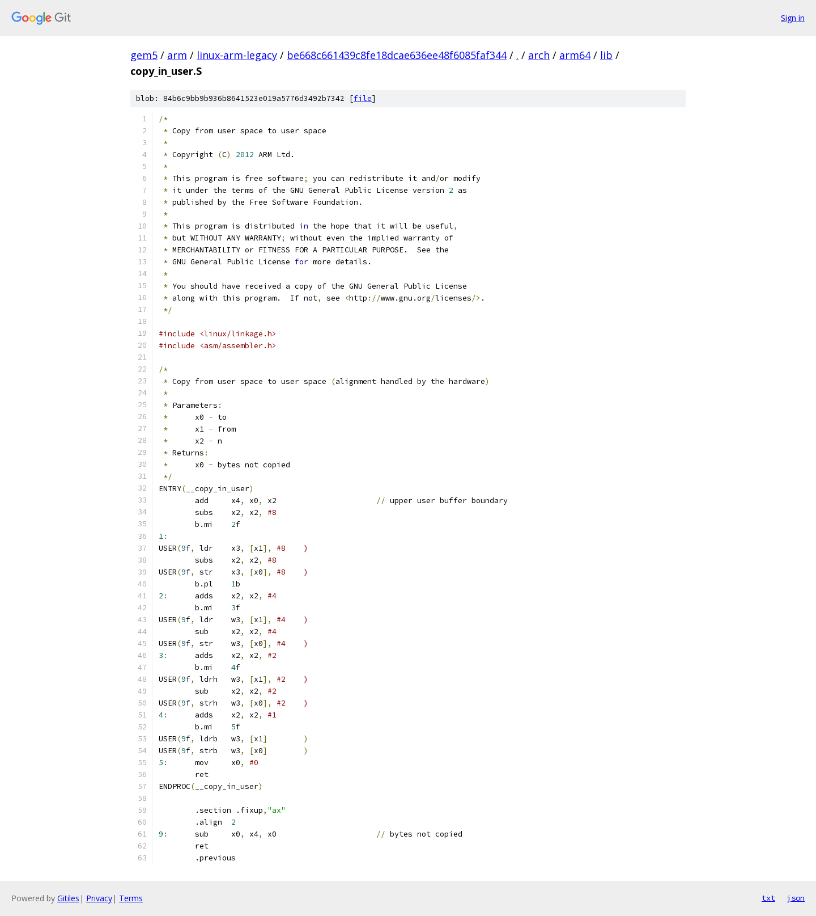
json (796, 898)
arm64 (574, 55)
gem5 (144, 55)
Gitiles (68, 898)
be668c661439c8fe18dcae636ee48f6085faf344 (397, 55)
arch (539, 55)
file (363, 98)
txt (768, 898)
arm (177, 55)
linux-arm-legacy (237, 55)
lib (606, 55)
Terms (131, 898)
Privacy (99, 898)
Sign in (793, 17)
